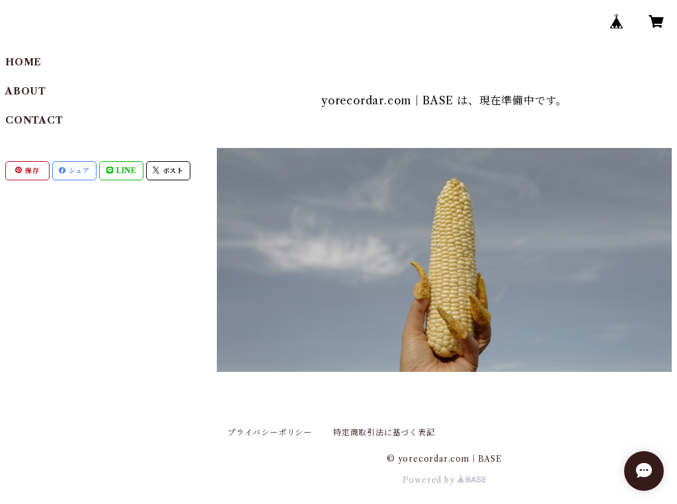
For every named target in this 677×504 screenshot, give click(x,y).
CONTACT (34, 120)
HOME (23, 62)
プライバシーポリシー (269, 432)
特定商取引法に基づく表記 (384, 432)
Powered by (445, 480)
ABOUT (25, 91)
